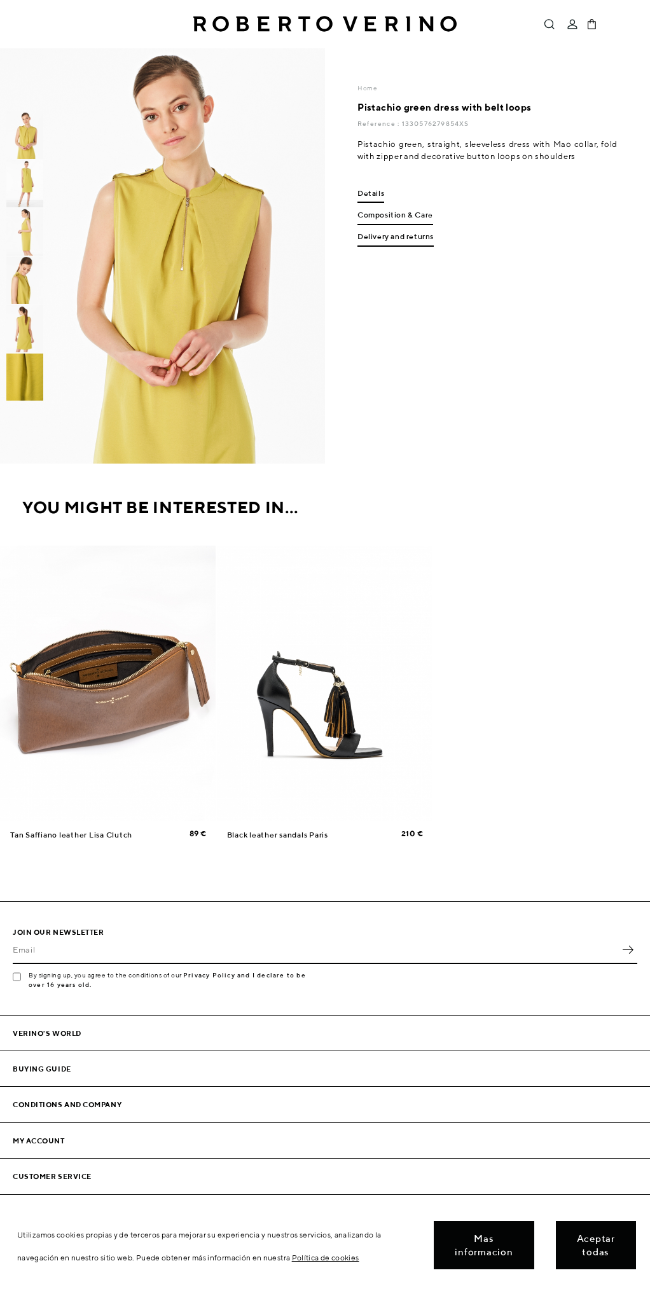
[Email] (315, 950)
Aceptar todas (596, 1245)
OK (627, 950)
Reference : (379, 123)
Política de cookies (325, 1257)
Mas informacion (484, 1245)
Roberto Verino (325, 24)
